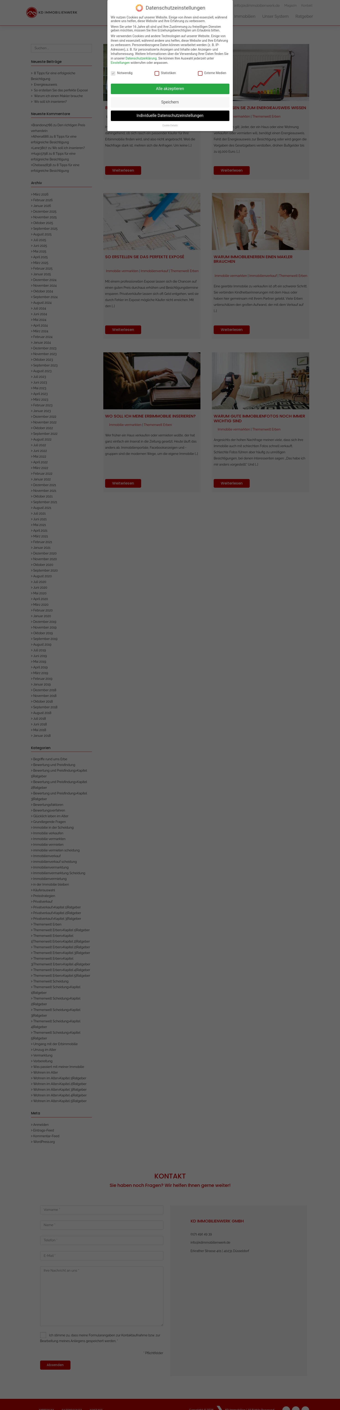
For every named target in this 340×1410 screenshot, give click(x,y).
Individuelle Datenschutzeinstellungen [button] (170, 114)
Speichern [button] (170, 100)
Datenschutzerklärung (140, 57)
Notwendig (121, 71)
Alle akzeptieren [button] (170, 87)
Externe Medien (212, 71)
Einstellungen (120, 61)
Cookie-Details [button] (170, 124)
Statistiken (165, 71)
